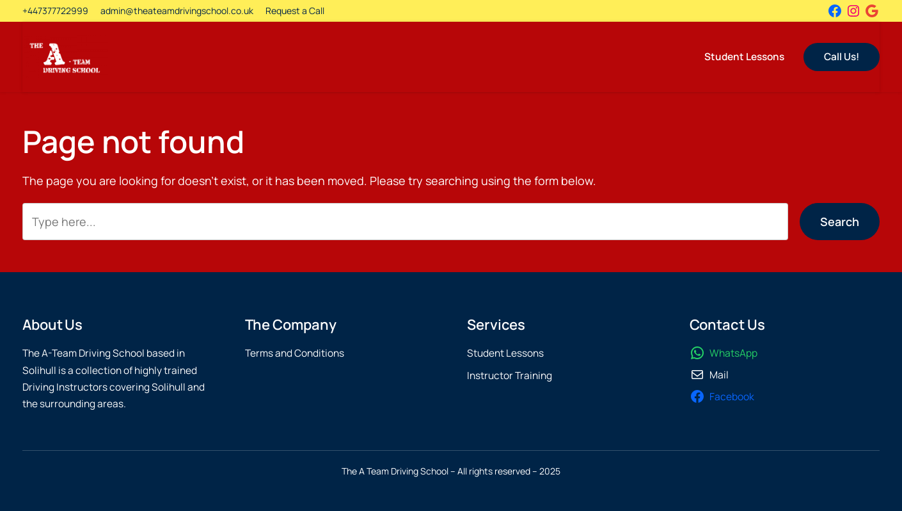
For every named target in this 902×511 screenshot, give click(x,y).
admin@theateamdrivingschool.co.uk (176, 10)
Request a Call (294, 10)
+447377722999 (55, 10)
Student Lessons (505, 353)
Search (839, 221)
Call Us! (841, 56)
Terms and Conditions (294, 353)
